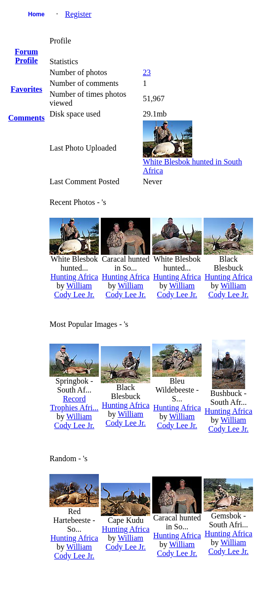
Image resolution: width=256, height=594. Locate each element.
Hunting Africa (74, 277)
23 (147, 72)
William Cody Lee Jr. (74, 290)
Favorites (26, 89)
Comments (26, 118)
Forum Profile (26, 56)
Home (36, 14)
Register (78, 14)
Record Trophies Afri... (74, 403)
